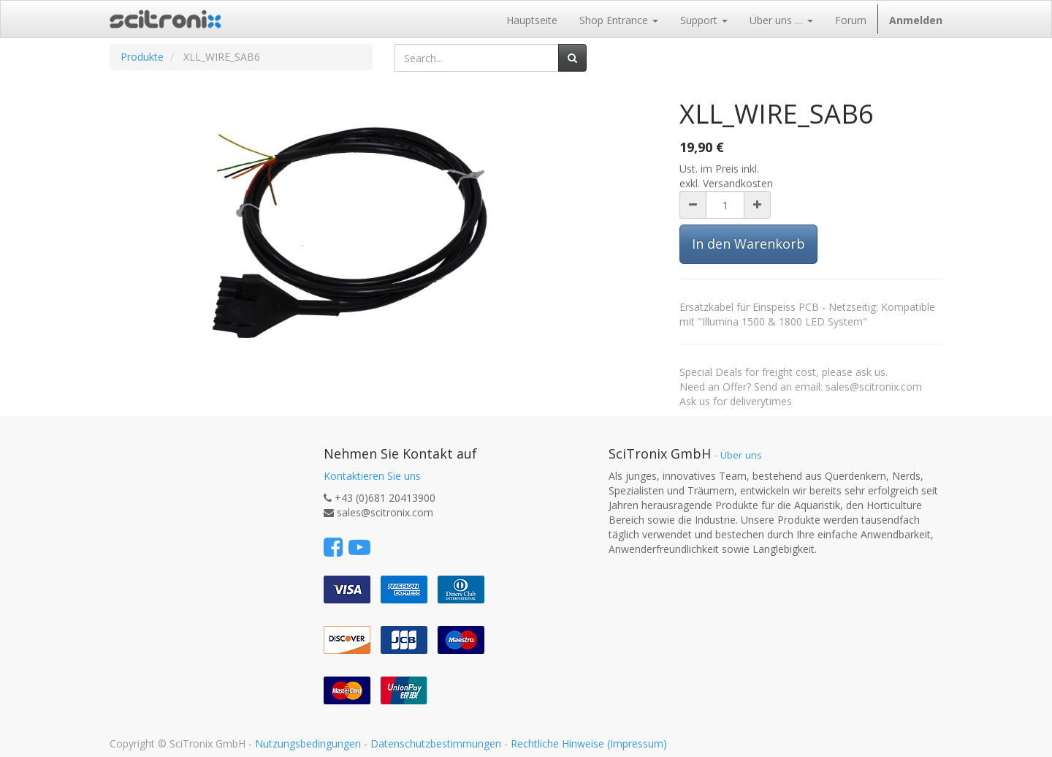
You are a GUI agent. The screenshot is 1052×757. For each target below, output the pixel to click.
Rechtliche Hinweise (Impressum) (589, 743)
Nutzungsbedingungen (308, 743)
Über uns (741, 455)
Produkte (142, 57)
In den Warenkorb (748, 243)
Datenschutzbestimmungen (435, 743)
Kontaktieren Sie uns (372, 476)
